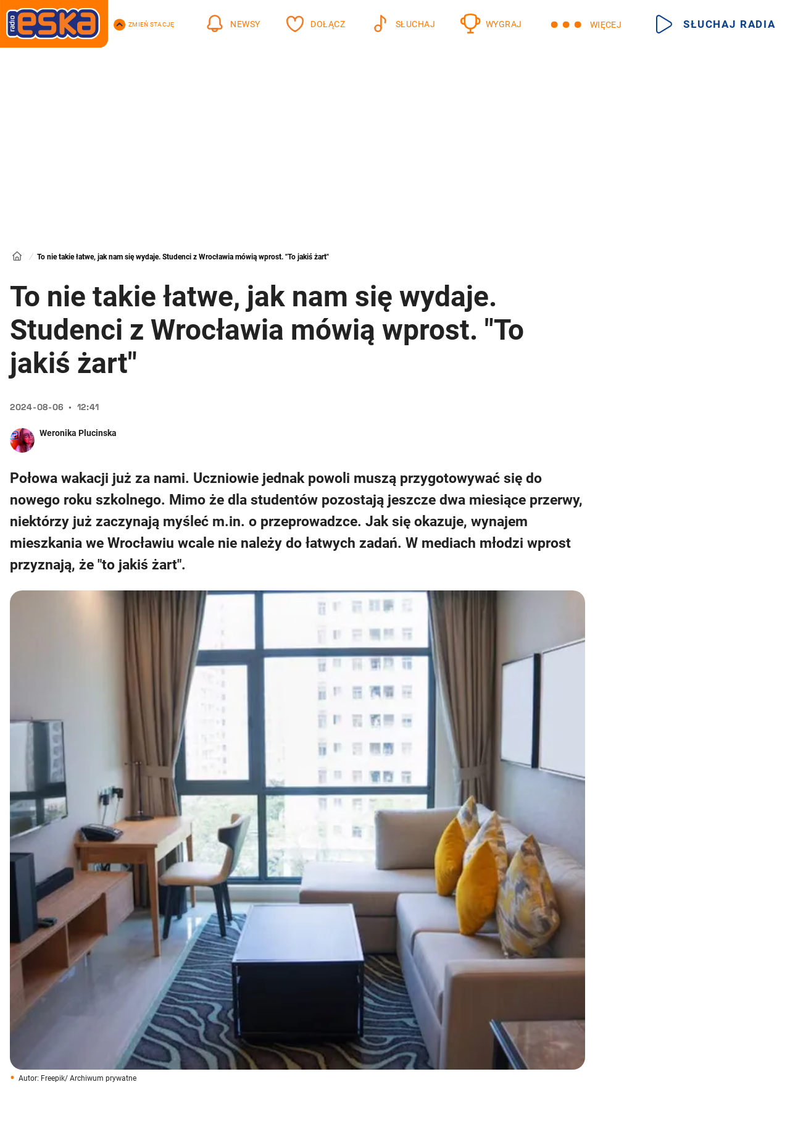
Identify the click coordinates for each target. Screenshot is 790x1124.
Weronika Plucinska (78, 433)
